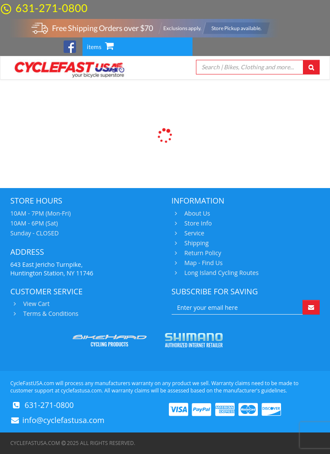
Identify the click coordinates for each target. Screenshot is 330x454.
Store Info (197, 223)
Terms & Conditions (50, 314)
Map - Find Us (202, 263)
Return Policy (201, 253)
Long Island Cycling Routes (220, 273)
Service (193, 233)
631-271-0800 (51, 7)
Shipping (195, 243)
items (100, 46)
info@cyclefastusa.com (63, 420)
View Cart (35, 304)
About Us (196, 213)
